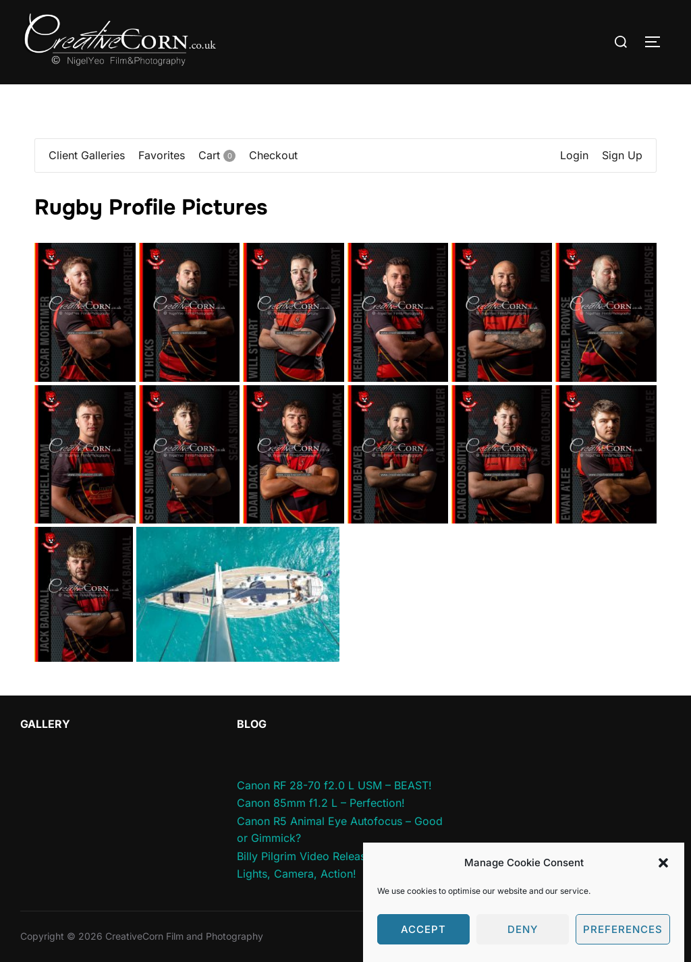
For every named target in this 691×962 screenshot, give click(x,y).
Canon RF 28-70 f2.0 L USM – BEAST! (334, 785)
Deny (522, 942)
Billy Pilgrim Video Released (308, 856)
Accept (423, 942)
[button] (663, 876)
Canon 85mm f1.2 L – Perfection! (321, 803)
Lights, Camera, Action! (296, 873)
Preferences (623, 942)
